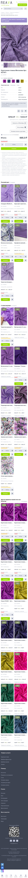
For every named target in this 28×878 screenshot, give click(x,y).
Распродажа (4, 798)
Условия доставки (5, 782)
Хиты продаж (4, 800)
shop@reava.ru (14, 843)
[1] (6, 65)
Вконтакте (3, 816)
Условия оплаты (5, 785)
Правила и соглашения (7, 775)
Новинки (3, 803)
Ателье (3, 764)
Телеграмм (4, 818)
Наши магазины (5, 805)
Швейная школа (5, 762)
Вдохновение (4, 808)
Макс (2, 821)
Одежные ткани (5, 757)
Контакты (3, 772)
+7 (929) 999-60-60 (22, 2)
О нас (2, 777)
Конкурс (3, 793)
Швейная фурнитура (6, 759)
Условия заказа (5, 780)
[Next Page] (26, 65)
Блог (2, 795)
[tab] (5, 85)
